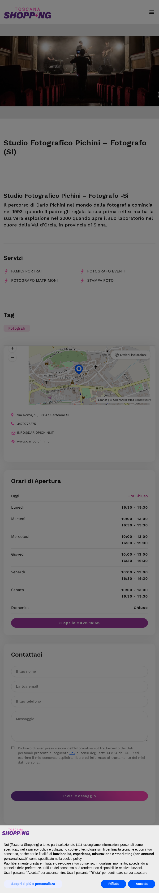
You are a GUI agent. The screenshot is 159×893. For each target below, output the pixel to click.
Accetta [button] (142, 884)
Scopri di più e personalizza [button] (33, 884)
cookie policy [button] (72, 859)
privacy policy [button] (38, 849)
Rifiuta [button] (113, 884)
